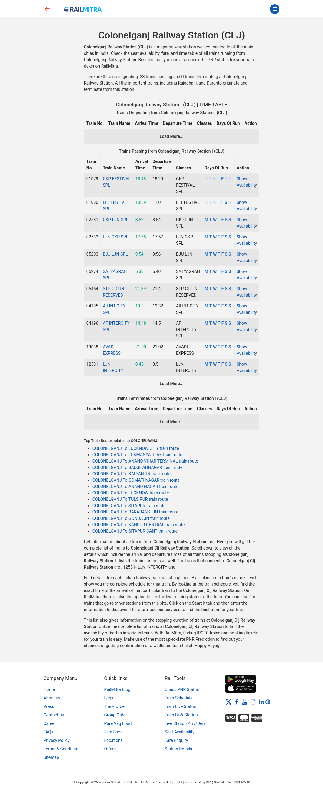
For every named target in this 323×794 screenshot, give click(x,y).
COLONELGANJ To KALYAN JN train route (131, 473)
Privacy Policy (57, 740)
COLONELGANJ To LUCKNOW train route (130, 492)
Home (49, 689)
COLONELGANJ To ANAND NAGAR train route (135, 486)
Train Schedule (179, 698)
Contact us (54, 715)
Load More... (172, 136)
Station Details (178, 748)
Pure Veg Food (118, 723)
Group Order (115, 715)
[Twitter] (228, 701)
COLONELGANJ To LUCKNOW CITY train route (135, 448)
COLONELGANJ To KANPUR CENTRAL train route (138, 524)
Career (50, 723)
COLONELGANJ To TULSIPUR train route (130, 499)
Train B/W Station (181, 715)
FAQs (49, 731)
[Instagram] (253, 701)
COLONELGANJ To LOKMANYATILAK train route (137, 454)
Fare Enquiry (176, 740)
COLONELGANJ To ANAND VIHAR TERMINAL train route (145, 461)
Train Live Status (180, 706)
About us (52, 698)
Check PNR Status (182, 689)
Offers (110, 748)
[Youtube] (244, 701)
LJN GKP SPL (115, 236)
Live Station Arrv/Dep (185, 723)
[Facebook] (236, 701)
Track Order (115, 706)
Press (49, 706)
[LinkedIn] (261, 701)
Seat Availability (180, 731)
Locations (113, 740)
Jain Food (113, 731)
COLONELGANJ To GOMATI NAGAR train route (136, 480)
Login (109, 698)
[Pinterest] (267, 701)
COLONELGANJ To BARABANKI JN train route (135, 512)
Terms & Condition (61, 748)
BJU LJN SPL (115, 254)
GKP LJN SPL (115, 219)
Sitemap (51, 757)
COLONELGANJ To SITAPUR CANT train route (135, 531)
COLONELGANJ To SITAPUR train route (129, 505)
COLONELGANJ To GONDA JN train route (131, 518)
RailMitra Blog (117, 689)
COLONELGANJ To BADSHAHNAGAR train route (137, 467)
